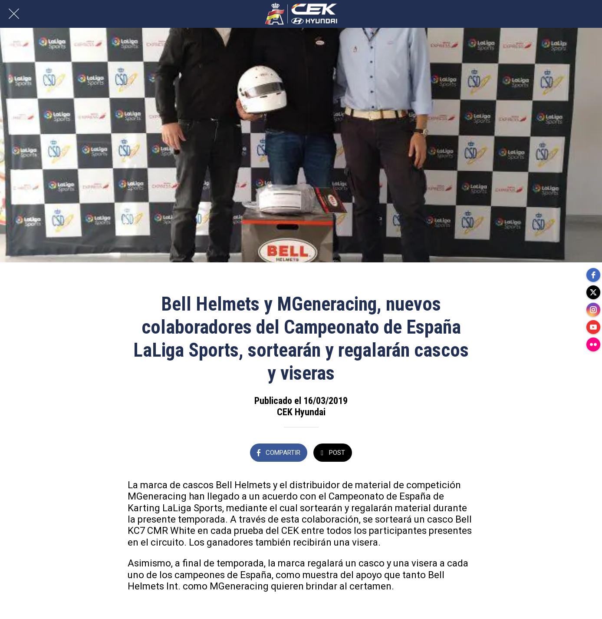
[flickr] (593, 344)
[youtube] (593, 327)
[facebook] (593, 275)
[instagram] (593, 310)
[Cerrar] (14, 14)
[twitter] (593, 292)
